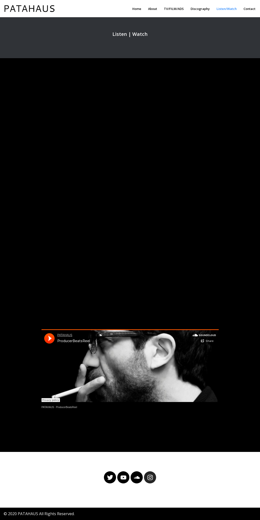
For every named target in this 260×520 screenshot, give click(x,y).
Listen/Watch (227, 9)
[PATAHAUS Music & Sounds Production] (31, 8)
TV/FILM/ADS (174, 9)
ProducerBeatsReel (66, 407)
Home (136, 9)
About (152, 9)
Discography (200, 9)
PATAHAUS (48, 407)
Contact (249, 9)
